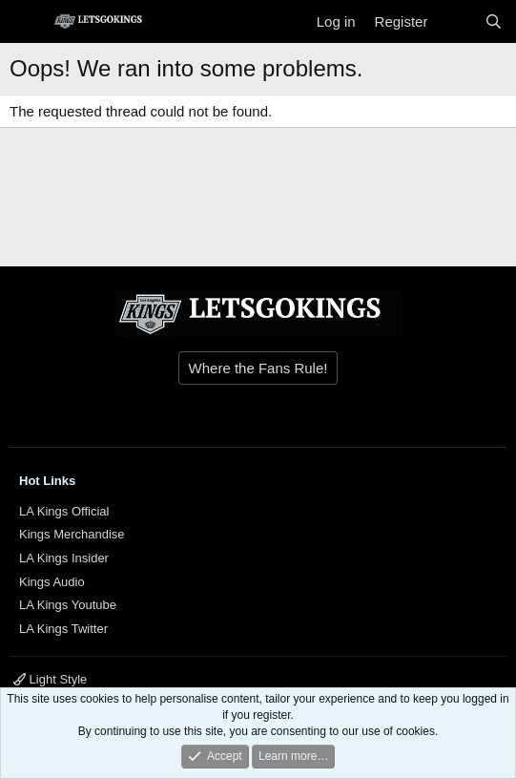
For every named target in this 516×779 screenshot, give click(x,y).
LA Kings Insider (64, 558)
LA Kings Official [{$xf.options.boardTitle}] (64, 511)
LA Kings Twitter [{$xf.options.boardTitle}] (63, 628)
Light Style (50, 679)
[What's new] (455, 21)
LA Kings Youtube (67, 605)
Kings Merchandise (72, 534)
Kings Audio (52, 582)
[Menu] (26, 22)
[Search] (493, 21)
